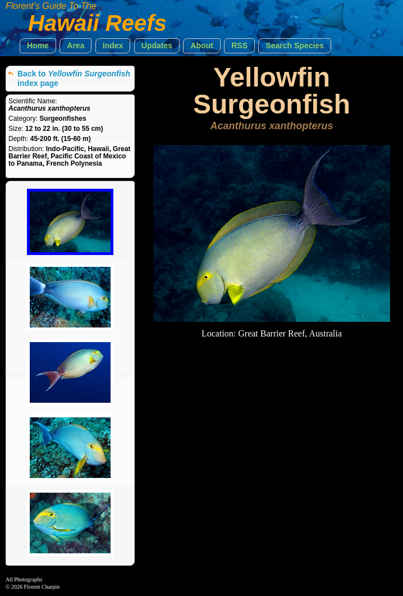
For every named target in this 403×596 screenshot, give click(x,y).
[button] (38, 45)
